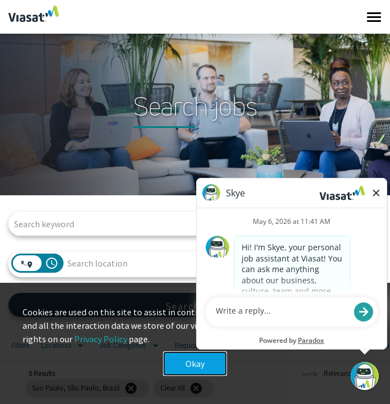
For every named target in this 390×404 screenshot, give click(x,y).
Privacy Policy (100, 339)
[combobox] (189, 224)
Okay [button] (195, 363)
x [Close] (371, 321)
